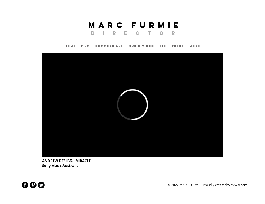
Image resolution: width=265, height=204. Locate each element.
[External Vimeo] (132, 105)
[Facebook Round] (25, 185)
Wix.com (240, 185)
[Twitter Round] (41, 185)
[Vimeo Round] (33, 185)
